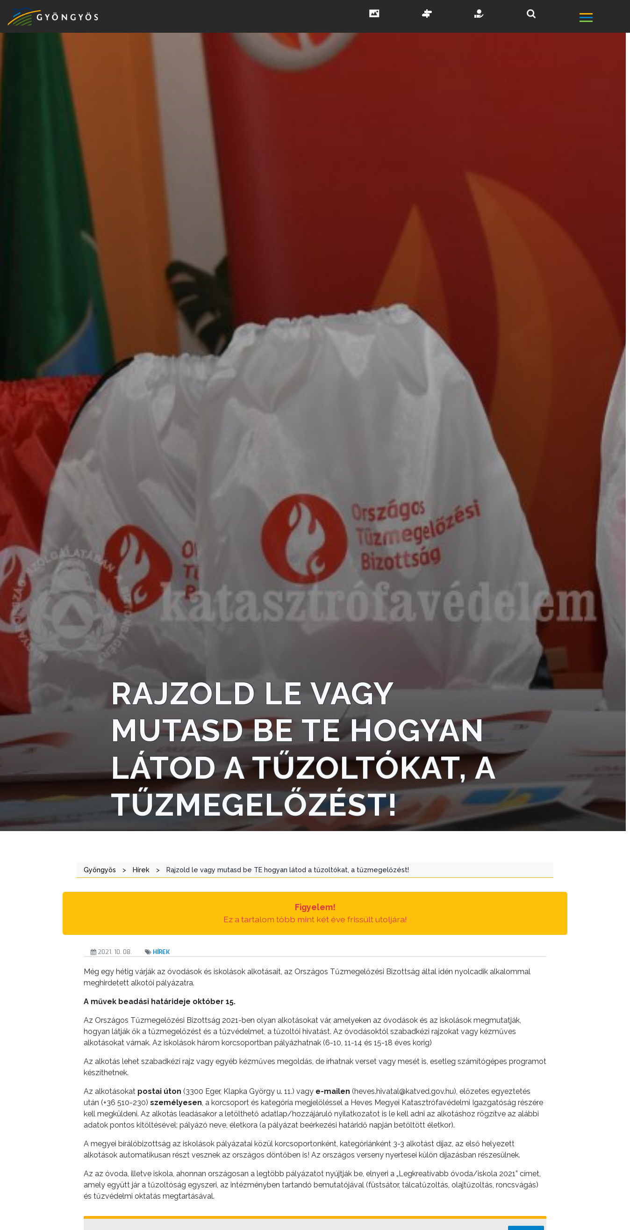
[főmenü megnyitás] (604, 18)
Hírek (161, 952)
